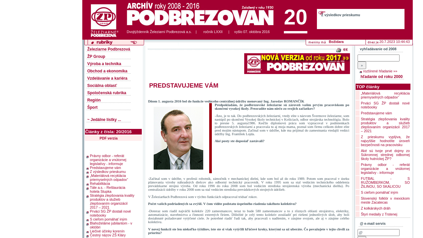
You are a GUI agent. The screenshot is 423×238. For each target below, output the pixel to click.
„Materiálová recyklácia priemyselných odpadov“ (109, 176)
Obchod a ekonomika (107, 71)
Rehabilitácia (100, 182)
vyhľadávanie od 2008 (378, 49)
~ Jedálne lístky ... (104, 119)
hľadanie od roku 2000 (382, 76)
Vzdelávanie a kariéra (107, 78)
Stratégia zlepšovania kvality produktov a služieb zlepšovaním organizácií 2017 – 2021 (112, 200)
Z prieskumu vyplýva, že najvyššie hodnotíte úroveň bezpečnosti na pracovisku (385, 141)
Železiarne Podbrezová (108, 49)
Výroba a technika (104, 63)
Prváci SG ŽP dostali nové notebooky (110, 212)
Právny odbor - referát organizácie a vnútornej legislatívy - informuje (108, 159)
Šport (92, 107)
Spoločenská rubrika (106, 93)
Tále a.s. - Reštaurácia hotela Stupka (107, 188)
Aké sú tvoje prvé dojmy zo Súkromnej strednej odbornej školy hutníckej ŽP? (385, 155)
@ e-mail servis (373, 223)
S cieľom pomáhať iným (108, 218)
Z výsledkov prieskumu (340, 15)
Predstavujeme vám (105, 167)
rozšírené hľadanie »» (380, 71)
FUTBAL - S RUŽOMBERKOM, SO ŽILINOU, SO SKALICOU (385, 182)
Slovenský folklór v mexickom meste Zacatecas (385, 200)
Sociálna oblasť (102, 85)
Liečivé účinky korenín (107, 230)
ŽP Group (96, 56)
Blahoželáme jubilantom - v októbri (111, 224)
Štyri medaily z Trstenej (379, 214)
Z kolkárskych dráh (375, 208)
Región (94, 100)
